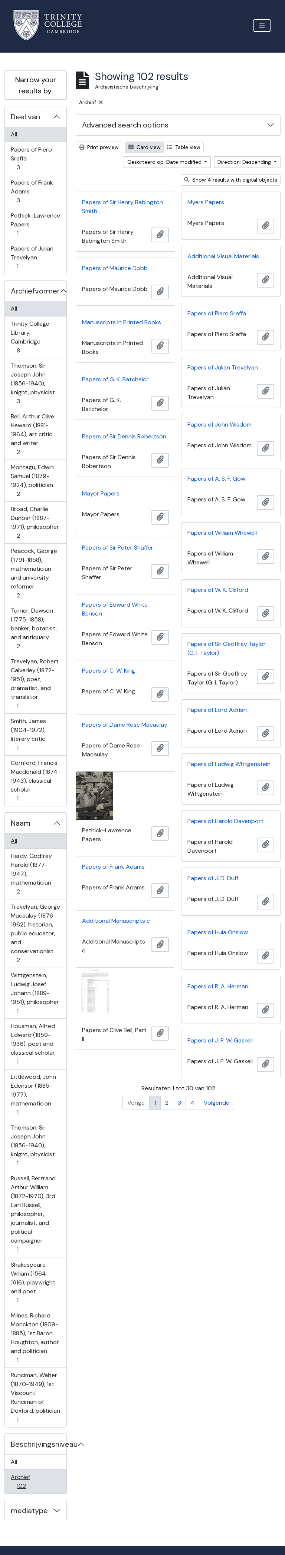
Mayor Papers (100, 493)
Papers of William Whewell (222, 533)
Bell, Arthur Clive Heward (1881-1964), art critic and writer (32, 434)
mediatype (29, 1510)
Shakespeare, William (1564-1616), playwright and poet (32, 1282)
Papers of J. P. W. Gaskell (220, 1040)
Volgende (216, 1103)
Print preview (99, 147)
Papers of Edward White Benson (115, 609)
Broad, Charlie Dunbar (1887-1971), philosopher (34, 522)
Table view (183, 147)
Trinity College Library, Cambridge (29, 337)
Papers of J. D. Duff (212, 878)
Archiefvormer (35, 291)
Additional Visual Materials (223, 256)
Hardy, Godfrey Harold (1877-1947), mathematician (31, 873)
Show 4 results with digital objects (230, 179)
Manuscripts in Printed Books (121, 322)
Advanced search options (125, 125)
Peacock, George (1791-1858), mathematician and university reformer (33, 573)
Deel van (25, 117)
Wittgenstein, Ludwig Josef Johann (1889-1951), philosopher (34, 993)
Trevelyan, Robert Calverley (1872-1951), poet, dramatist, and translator (34, 683)
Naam (20, 823)
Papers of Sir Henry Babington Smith (122, 206)
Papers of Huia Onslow (217, 932)
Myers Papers (205, 202)
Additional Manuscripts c (116, 921)
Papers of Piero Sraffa (31, 158)
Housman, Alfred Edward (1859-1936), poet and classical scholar (32, 1043)
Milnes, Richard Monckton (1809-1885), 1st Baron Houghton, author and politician (34, 1338)
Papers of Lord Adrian (217, 710)
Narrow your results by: (35, 85)
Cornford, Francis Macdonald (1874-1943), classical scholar (35, 780)
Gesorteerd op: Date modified (165, 162)
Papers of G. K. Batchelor (115, 379)
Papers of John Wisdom (219, 424)
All (14, 134)
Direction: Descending (244, 162)
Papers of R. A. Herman (217, 986)
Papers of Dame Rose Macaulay (124, 725)
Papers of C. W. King (108, 670)
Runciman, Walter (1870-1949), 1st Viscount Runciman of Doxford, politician (35, 1397)
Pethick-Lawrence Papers (35, 224)
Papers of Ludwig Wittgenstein (229, 764)
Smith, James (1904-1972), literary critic (28, 734)
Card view (144, 147)
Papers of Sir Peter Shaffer (117, 547)
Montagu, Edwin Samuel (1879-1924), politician (32, 480)
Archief (26, 1481)
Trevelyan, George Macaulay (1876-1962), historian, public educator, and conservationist (35, 933)
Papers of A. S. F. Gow (216, 479)
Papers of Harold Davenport (225, 821)
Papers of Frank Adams (31, 191)
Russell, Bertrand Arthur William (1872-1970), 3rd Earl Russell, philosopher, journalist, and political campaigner (33, 1214)
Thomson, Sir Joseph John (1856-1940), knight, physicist (32, 383)
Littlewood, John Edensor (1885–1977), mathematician (33, 1094)
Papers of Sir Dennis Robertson (124, 436)
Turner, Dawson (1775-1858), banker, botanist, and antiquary (33, 628)
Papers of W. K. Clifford (217, 590)
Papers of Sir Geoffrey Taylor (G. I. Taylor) (226, 648)
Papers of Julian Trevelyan (31, 257)
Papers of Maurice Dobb (115, 268)
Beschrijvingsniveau (38, 1444)
